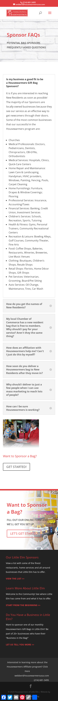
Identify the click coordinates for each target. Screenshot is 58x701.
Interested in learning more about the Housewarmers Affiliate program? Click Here (27, 667)
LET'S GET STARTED (24, 533)
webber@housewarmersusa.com (32, 675)
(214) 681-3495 (41, 680)
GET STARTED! (16, 467)
